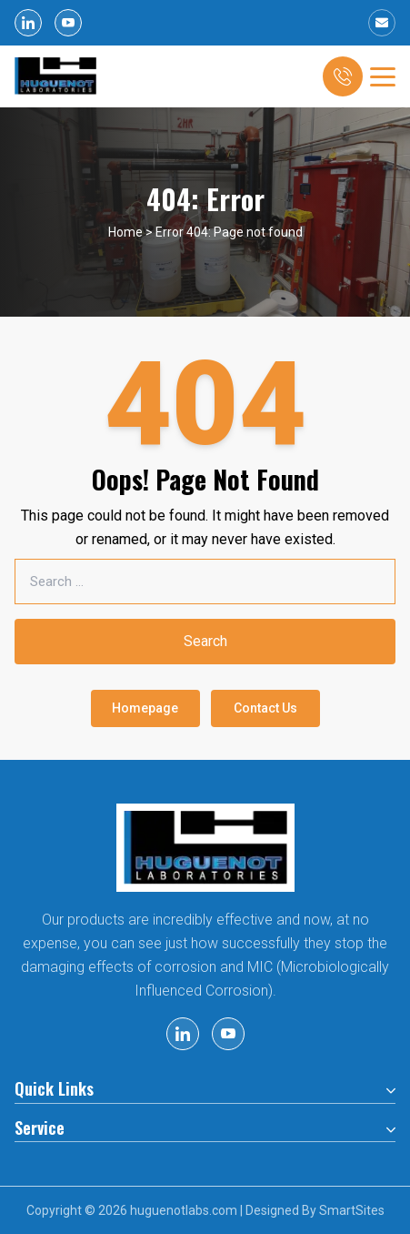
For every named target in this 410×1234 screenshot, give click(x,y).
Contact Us (265, 708)
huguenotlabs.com (183, 1210)
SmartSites (352, 1210)
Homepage (145, 708)
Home (125, 232)
